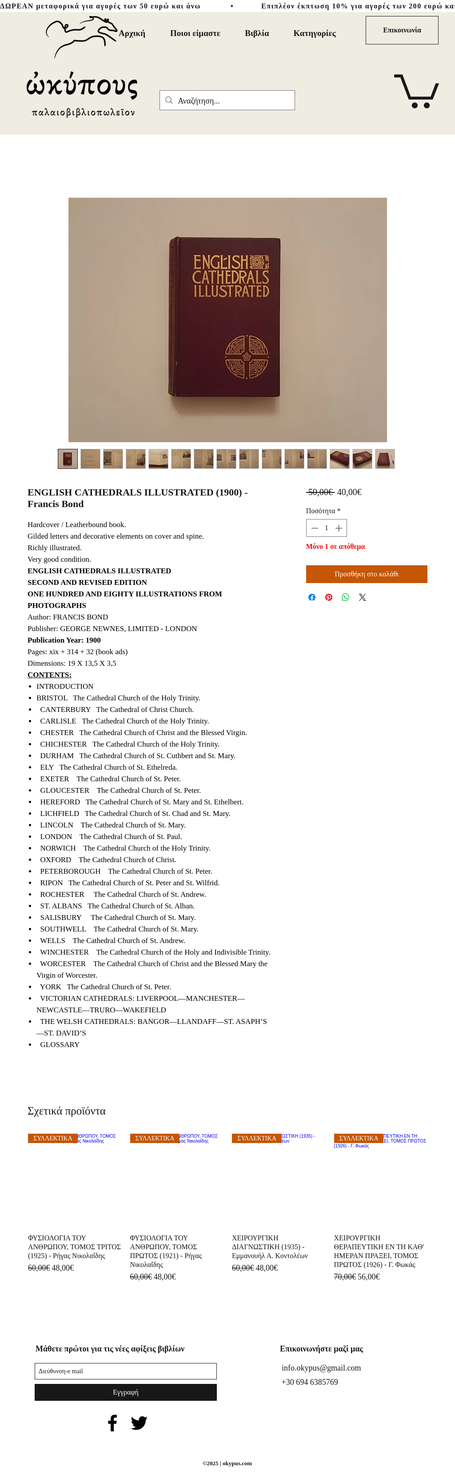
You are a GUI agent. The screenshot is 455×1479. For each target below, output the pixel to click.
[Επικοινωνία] (402, 30)
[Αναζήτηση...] (227, 101)
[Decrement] (313, 528)
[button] (416, 89)
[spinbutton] (326, 528)
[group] (227, 1208)
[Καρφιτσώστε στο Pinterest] (328, 597)
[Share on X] (362, 597)
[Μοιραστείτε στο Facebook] (312, 597)
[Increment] (339, 528)
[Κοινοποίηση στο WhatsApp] (345, 597)
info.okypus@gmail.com (321, 1367)
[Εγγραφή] (126, 1392)
